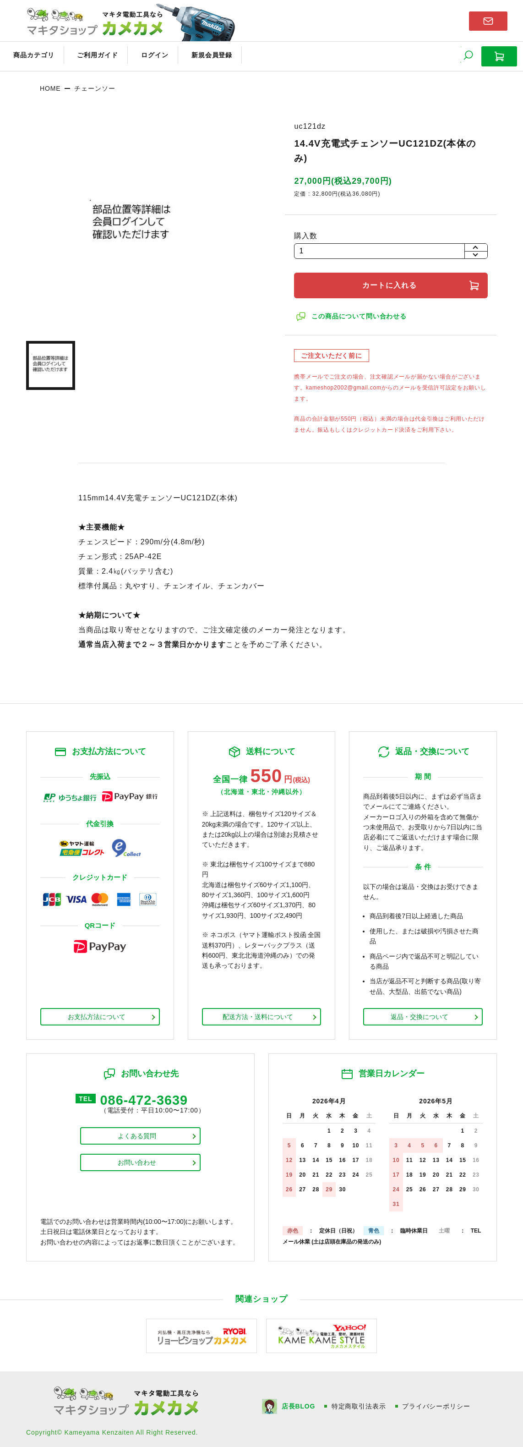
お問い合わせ (137, 1160)
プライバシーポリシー (437, 1402)
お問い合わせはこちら (488, 20)
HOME (50, 84)
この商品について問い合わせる (360, 313)
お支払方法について (96, 1013)
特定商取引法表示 (359, 1402)
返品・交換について (419, 1013)
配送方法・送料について (258, 1013)
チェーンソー (94, 84)
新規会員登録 (195, 54)
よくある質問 (137, 1134)
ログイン (143, 54)
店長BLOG (299, 1402)
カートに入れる (391, 282)
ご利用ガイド (89, 54)
